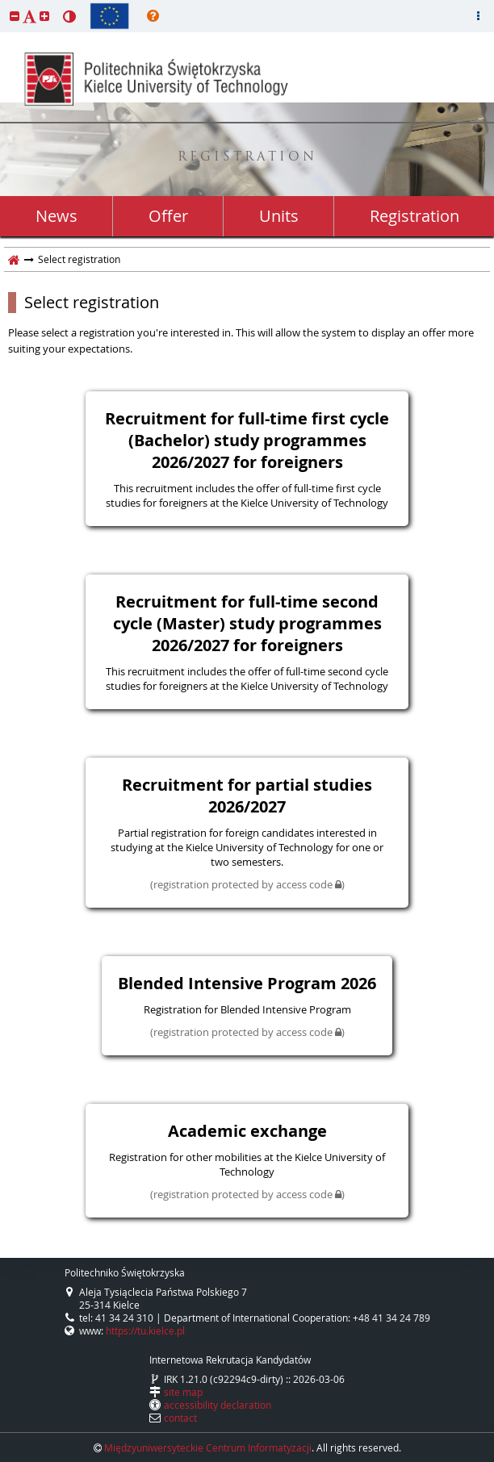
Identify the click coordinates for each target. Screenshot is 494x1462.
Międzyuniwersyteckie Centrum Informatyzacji (208, 1447)
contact (180, 1417)
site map (183, 1391)
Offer (168, 216)
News (56, 216)
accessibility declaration (217, 1404)
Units (279, 216)
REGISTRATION (247, 158)
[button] (14, 15)
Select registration (91, 302)
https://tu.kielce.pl (145, 1330)
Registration (414, 216)
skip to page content (4, 4)
